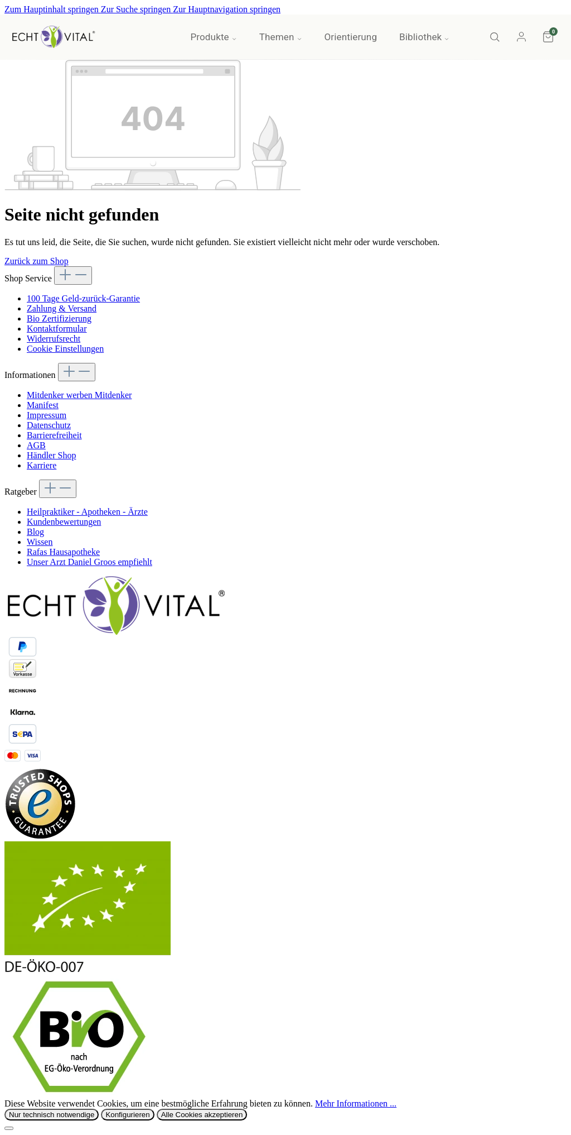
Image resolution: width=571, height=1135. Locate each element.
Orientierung (351, 36)
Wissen (39, 542)
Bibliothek (424, 36)
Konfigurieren (127, 1114)
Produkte (213, 36)
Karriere (41, 465)
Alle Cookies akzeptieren (202, 1114)
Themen (280, 36)
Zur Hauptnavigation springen (226, 9)
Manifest (43, 405)
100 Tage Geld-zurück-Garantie (83, 298)
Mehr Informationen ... (355, 1103)
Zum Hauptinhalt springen (52, 9)
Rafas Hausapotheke (63, 552)
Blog (35, 532)
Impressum (46, 415)
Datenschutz (49, 425)
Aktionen (148, 36)
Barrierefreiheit (54, 435)
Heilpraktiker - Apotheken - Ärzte (87, 511)
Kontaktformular (57, 328)
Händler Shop (51, 455)
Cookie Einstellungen (65, 348)
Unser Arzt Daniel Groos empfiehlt (89, 562)
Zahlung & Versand (61, 308)
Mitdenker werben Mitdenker (79, 395)
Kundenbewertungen (64, 521)
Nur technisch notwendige (51, 1114)
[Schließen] (8, 1128)
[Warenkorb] (548, 37)
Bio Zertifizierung (59, 318)
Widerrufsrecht (53, 338)
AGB (36, 445)
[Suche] (494, 37)
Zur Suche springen (137, 9)
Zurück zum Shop (36, 261)
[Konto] (521, 37)
